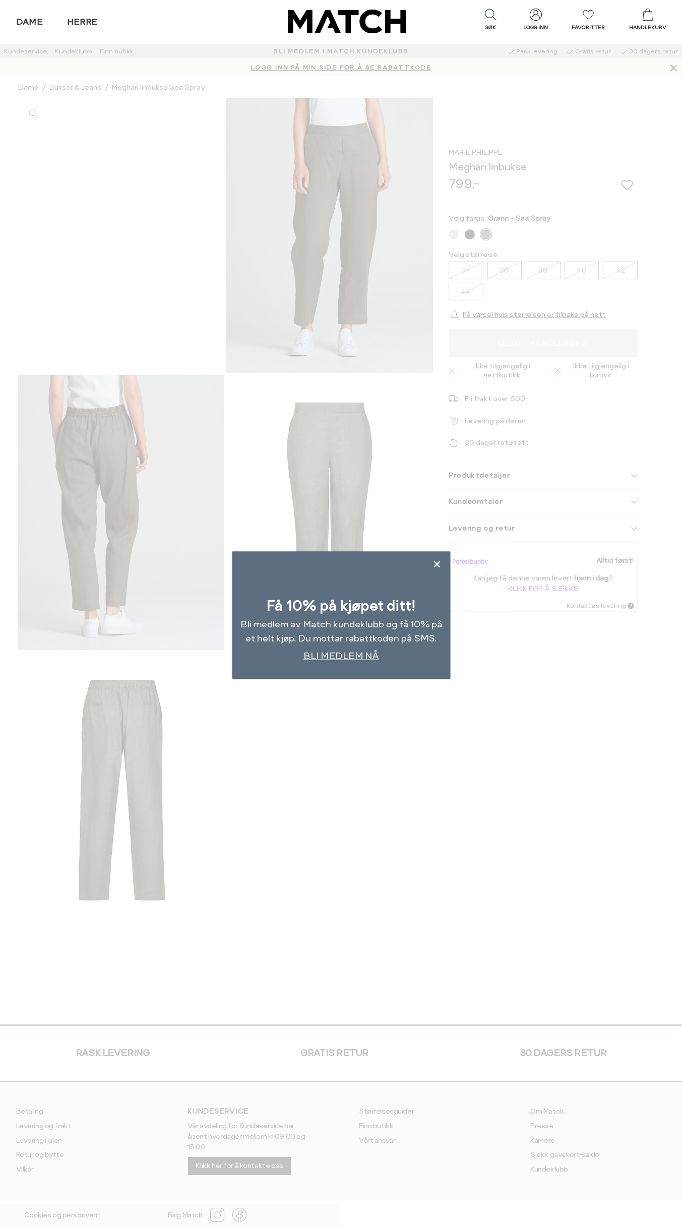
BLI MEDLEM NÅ (341, 655)
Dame (29, 22)
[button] (490, 21)
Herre (82, 22)
